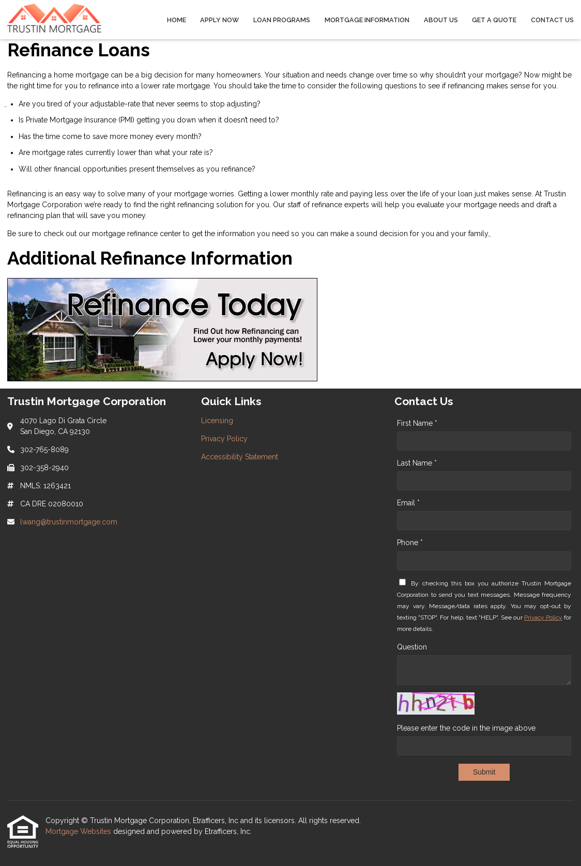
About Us (441, 20)
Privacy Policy (543, 617)
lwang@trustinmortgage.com (68, 522)
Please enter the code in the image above (466, 728)
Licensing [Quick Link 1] (217, 420)
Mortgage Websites (79, 831)
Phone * (410, 542)
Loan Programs (281, 20)
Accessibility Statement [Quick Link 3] (239, 457)
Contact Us (552, 20)
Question (412, 647)
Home (176, 20)
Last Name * (417, 463)
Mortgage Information (367, 20)
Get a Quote (494, 20)
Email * (408, 503)
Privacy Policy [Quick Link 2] (224, 439)
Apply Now (219, 20)
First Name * (417, 423)
